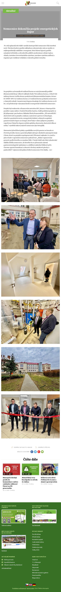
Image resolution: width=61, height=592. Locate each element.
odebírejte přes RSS (44, 447)
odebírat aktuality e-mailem (23, 447)
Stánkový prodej (37, 547)
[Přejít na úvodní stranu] (30, 3)
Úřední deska (36, 537)
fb (32, 451)
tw (35, 451)
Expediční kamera (9, 562)
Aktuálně (10, 11)
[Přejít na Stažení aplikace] (14, 516)
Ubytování (35, 567)
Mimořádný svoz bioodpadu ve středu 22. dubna (30, 480)
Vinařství (35, 560)
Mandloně (35, 565)
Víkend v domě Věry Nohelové (13, 565)
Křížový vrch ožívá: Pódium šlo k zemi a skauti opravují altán (49, 480)
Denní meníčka (36, 575)
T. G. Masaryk (36, 562)
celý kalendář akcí (6, 568)
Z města (32, 41)
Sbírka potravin (8, 560)
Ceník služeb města (38, 542)
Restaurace (35, 570)
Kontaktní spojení (37, 539)
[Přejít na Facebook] (14, 542)
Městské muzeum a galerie (40, 572)
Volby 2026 (35, 550)
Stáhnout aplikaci (6, 525)
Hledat (57, 3)
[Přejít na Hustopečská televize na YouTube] (44, 516)
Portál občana (36, 534)
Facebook (4, 550)
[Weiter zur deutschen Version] (34, 585)
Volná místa (35, 544)
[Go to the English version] (30, 585)
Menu (3, 3)
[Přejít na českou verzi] (26, 585)
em (42, 451)
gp (39, 451)
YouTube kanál (36, 525)
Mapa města (36, 578)
